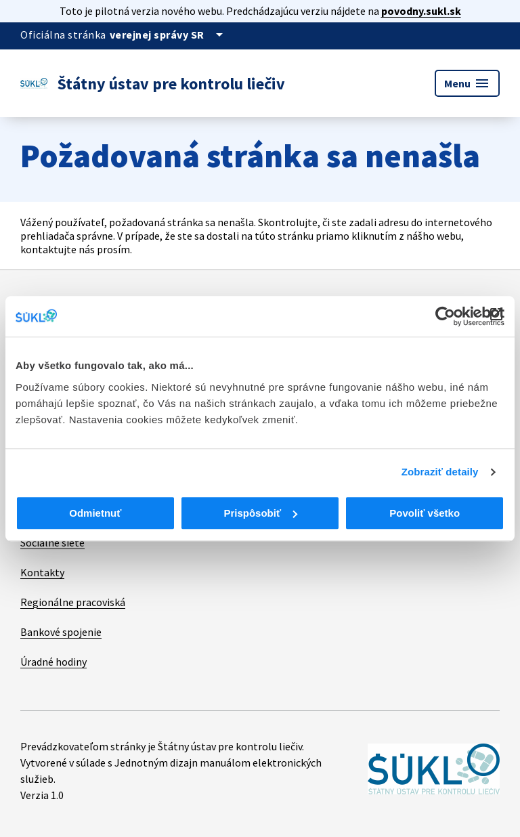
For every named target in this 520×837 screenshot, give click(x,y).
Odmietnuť (95, 513)
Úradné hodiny (53, 661)
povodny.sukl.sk (421, 11)
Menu (467, 83)
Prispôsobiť (260, 513)
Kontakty (42, 572)
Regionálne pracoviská (72, 602)
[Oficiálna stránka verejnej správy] (169, 34)
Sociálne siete (52, 542)
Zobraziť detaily (440, 471)
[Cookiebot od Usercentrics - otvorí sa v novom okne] (445, 316)
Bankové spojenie (61, 632)
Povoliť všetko (424, 513)
